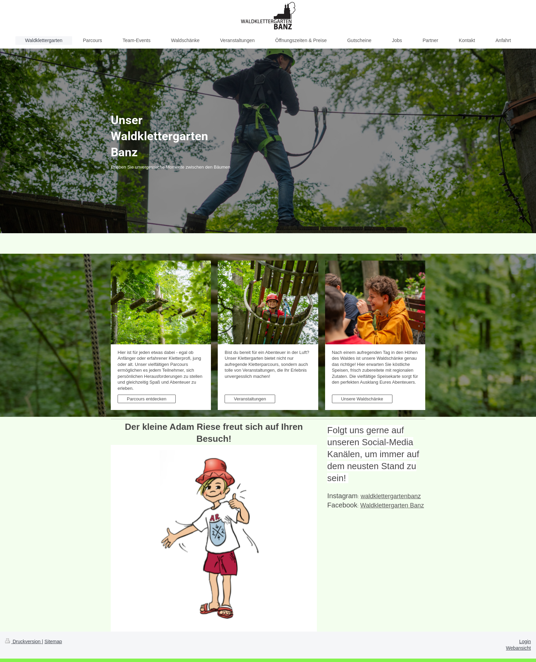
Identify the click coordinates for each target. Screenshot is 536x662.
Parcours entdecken (146, 398)
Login (525, 641)
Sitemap (53, 641)
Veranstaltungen (250, 398)
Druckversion (23, 641)
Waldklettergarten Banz (392, 505)
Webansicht (518, 648)
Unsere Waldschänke (362, 398)
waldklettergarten (387, 496)
